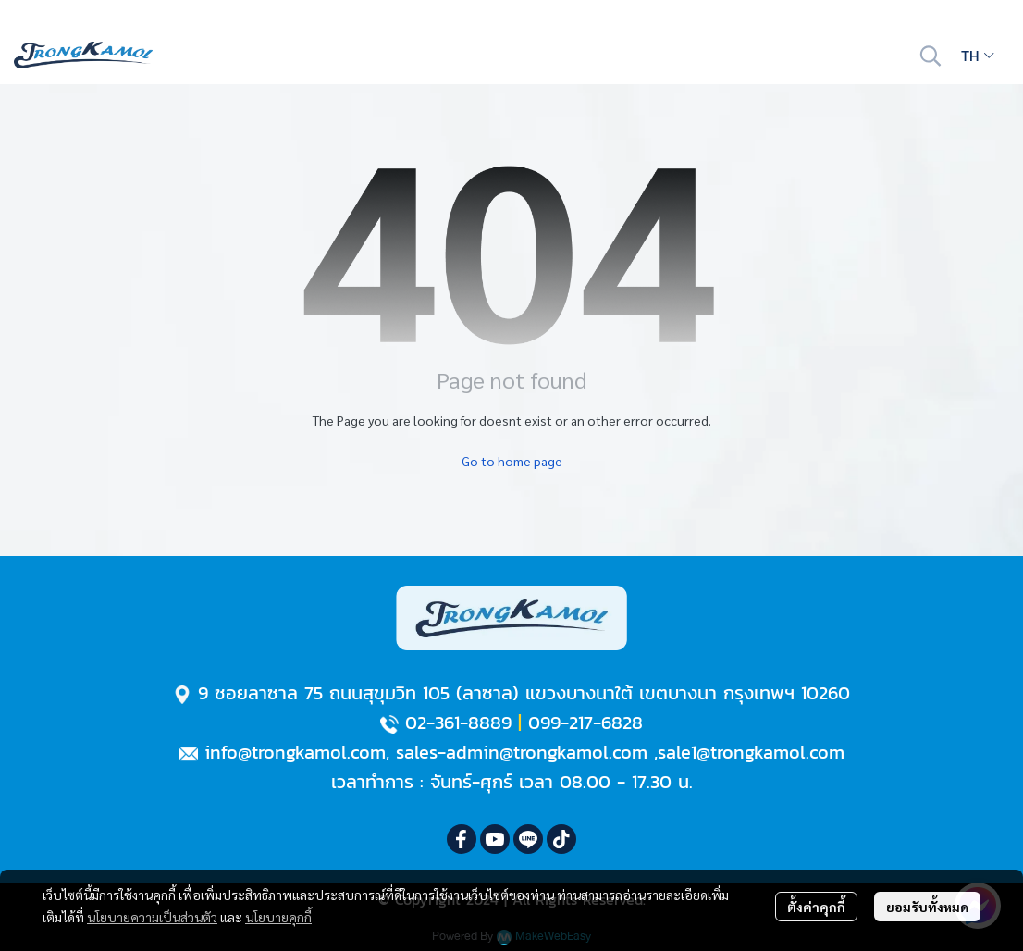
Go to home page (512, 460)
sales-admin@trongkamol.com (521, 752)
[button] (930, 55)
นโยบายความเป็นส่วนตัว (152, 916)
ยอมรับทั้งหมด (927, 906)
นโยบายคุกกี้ (278, 916)
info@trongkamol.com (295, 752)
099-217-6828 (585, 722)
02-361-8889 (458, 722)
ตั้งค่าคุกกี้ (816, 906)
